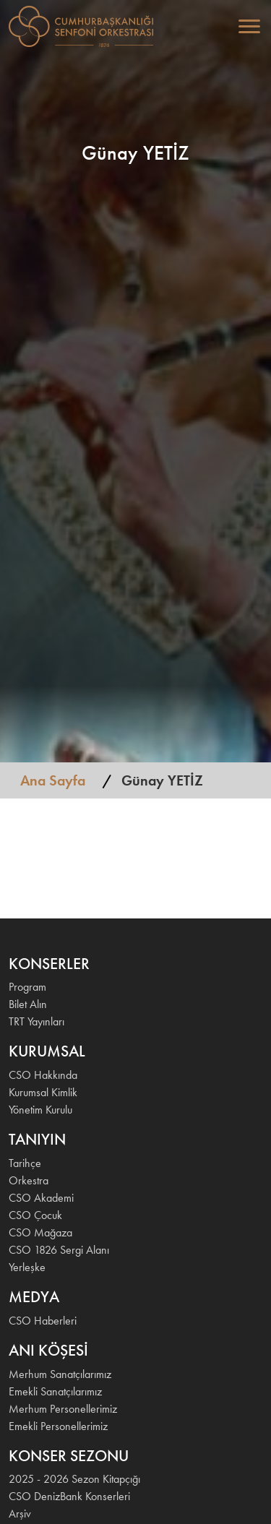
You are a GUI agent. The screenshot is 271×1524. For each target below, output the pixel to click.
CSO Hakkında (43, 1074)
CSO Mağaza (40, 1232)
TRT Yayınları (36, 1021)
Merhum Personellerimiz (63, 1408)
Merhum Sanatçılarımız (60, 1374)
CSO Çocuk (35, 1215)
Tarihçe (25, 1163)
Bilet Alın (28, 1004)
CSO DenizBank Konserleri (69, 1496)
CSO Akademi (41, 1197)
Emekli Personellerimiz (58, 1426)
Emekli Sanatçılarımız (55, 1391)
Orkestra (28, 1180)
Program (27, 986)
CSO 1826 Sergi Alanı (59, 1249)
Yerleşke (27, 1267)
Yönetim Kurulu (40, 1109)
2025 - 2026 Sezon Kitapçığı (74, 1478)
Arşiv (20, 1513)
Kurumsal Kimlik (43, 1092)
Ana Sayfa (52, 780)
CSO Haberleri (43, 1320)
